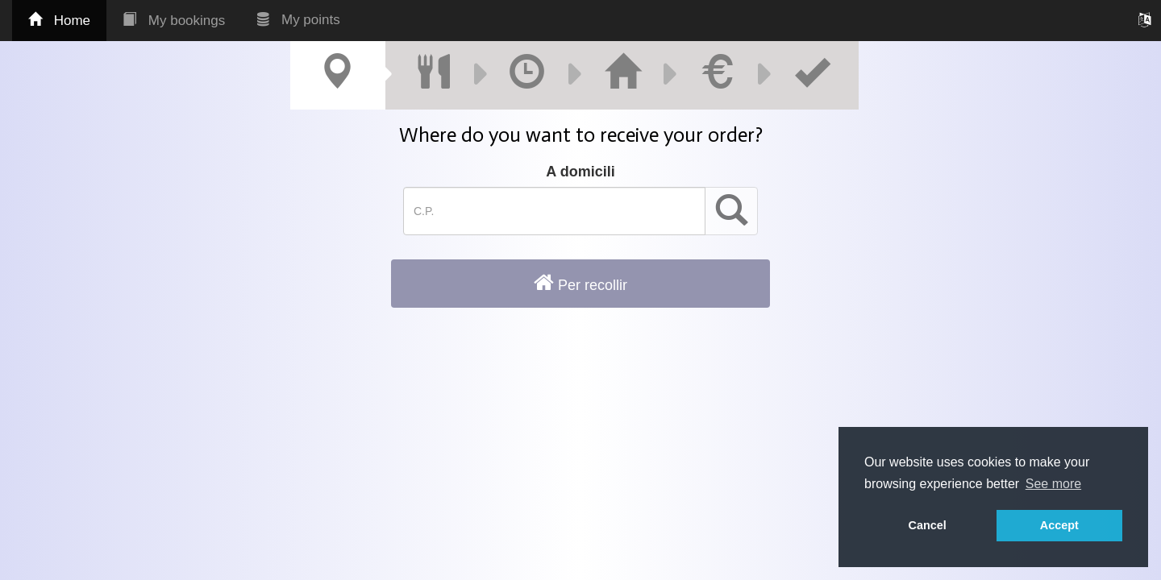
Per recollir (580, 282)
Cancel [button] (928, 525)
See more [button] (1053, 484)
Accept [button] (1059, 525)
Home (59, 20)
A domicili (580, 172)
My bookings (174, 20)
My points (298, 19)
